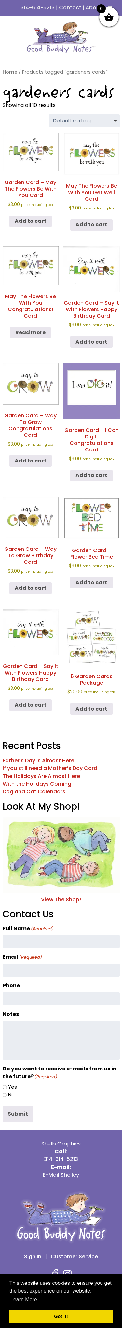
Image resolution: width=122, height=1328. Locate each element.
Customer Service (74, 1256)
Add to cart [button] (31, 221)
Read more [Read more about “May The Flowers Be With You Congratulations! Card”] (30, 332)
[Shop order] (84, 120)
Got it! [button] (61, 1316)
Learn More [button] (23, 1299)
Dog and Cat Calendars (34, 791)
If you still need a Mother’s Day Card (50, 768)
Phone (11, 985)
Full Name (28, 928)
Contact (70, 7)
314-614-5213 (37, 7)
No (11, 1094)
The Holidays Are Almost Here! (42, 776)
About (94, 7)
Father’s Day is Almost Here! (39, 760)
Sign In (32, 1256)
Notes (11, 1014)
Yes (12, 1086)
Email (22, 957)
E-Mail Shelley (61, 1175)
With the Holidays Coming (37, 784)
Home (10, 72)
